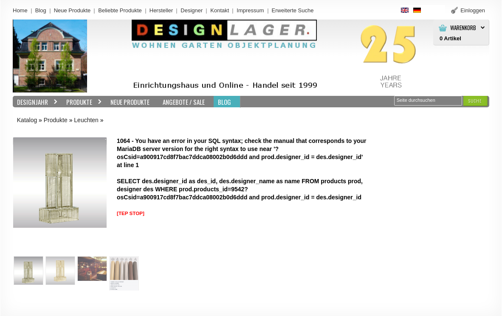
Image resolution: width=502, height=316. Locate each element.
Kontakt (219, 10)
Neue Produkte (72, 10)
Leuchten (86, 120)
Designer (191, 10)
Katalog (27, 120)
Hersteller (161, 10)
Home (20, 10)
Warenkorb (463, 28)
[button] (475, 101)
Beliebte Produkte (120, 10)
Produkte (82, 102)
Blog (40, 10)
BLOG (224, 101)
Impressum (250, 10)
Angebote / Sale (184, 101)
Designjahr (35, 102)
